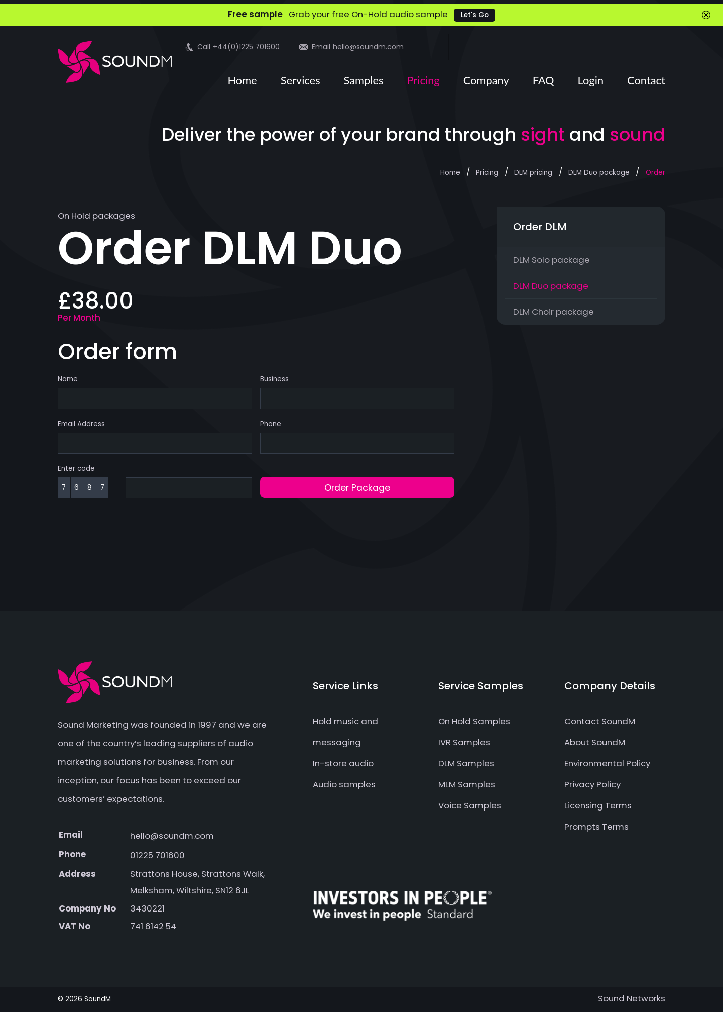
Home (242, 80)
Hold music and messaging (345, 731)
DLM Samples (466, 763)
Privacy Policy (592, 784)
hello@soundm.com (172, 836)
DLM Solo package (551, 260)
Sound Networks (631, 998)
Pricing (423, 80)
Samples (364, 80)
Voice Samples (469, 805)
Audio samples (344, 784)
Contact (646, 80)
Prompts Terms (596, 827)
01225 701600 (157, 855)
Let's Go (475, 15)
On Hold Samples (474, 721)
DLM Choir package (553, 312)
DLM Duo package (599, 172)
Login (591, 80)
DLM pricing (533, 172)
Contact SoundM (599, 721)
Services (300, 80)
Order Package (357, 487)
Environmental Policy (607, 763)
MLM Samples (466, 784)
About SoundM (594, 742)
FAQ (543, 80)
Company (486, 80)
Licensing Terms (598, 805)
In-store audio (343, 763)
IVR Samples (464, 742)
